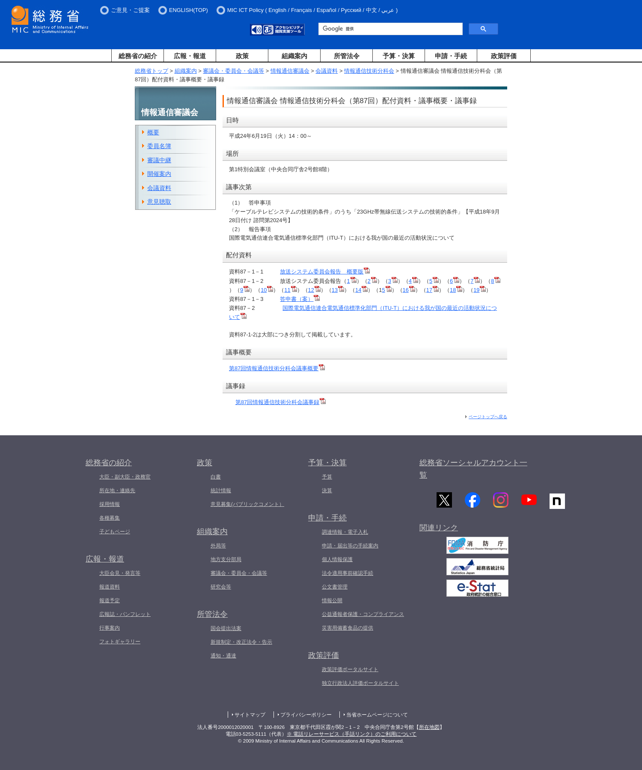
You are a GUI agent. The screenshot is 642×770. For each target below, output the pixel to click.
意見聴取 (159, 201)
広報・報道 (190, 55)
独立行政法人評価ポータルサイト (360, 683)
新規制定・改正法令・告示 (241, 642)
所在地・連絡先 (117, 491)
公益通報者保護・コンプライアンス (363, 614)
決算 (327, 491)
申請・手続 (451, 55)
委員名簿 (159, 146)
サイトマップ (250, 714)
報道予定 (109, 601)
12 (314, 290)
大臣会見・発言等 (119, 573)
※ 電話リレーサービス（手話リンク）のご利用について (351, 734)
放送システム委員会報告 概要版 (325, 271)
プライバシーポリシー (306, 714)
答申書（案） (296, 299)
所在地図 (429, 727)
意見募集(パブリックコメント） (247, 504)
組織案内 (294, 55)
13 (338, 290)
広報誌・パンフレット (125, 614)
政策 (242, 55)
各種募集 (109, 518)
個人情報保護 (337, 559)
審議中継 (159, 160)
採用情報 (109, 504)
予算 (327, 477)
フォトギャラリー (119, 642)
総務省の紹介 (138, 55)
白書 (216, 477)
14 (361, 290)
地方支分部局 (226, 559)
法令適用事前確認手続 (347, 573)
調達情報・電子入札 (345, 532)
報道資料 (109, 587)
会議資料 (326, 71)
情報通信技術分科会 (369, 71)
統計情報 (221, 491)
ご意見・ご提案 (130, 10)
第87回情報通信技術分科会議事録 (280, 402)
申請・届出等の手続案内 (350, 546)
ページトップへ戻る (488, 416)
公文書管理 (335, 587)
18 (456, 290)
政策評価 (504, 55)
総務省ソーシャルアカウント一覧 (473, 468)
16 (409, 290)
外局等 (218, 546)
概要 (153, 132)
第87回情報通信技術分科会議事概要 (277, 368)
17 (432, 290)
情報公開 (332, 601)
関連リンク (438, 529)
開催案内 (159, 173)
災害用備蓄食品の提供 (347, 628)
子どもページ (114, 532)
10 (267, 290)
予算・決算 (399, 55)
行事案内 (109, 628)
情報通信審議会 (289, 71)
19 (479, 290)
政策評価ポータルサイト (350, 669)
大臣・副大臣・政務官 (125, 477)
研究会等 (221, 587)
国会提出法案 (226, 628)
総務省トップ (151, 71)
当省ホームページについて (377, 714)
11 (290, 290)
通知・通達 (223, 656)
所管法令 (347, 55)
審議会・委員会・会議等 (233, 71)
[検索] (390, 29)
